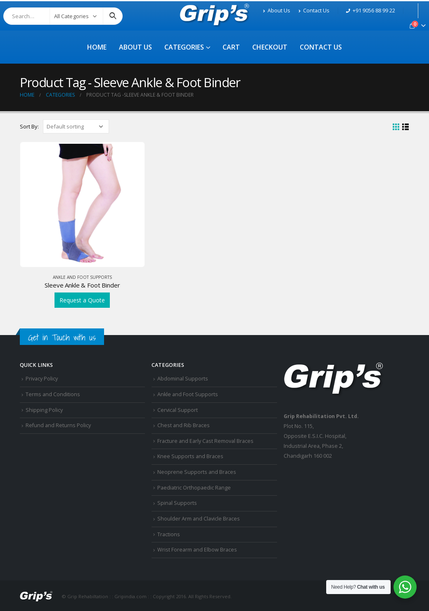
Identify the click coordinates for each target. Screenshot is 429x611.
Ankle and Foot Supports (82, 277)
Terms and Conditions (53, 394)
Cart (231, 47)
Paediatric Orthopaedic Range (194, 487)
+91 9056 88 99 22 (370, 10)
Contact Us (314, 10)
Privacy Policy (42, 378)
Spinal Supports (177, 502)
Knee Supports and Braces (190, 456)
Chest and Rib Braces (183, 425)
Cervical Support (177, 410)
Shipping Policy (44, 410)
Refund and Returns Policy (58, 425)
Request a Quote (82, 300)
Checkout (269, 47)
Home (97, 47)
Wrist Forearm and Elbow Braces (197, 549)
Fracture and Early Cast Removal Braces (205, 441)
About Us (276, 10)
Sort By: (29, 126)
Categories (184, 47)
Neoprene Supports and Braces (196, 471)
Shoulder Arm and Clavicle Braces (198, 518)
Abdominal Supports (182, 378)
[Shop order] (76, 126)
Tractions (168, 534)
